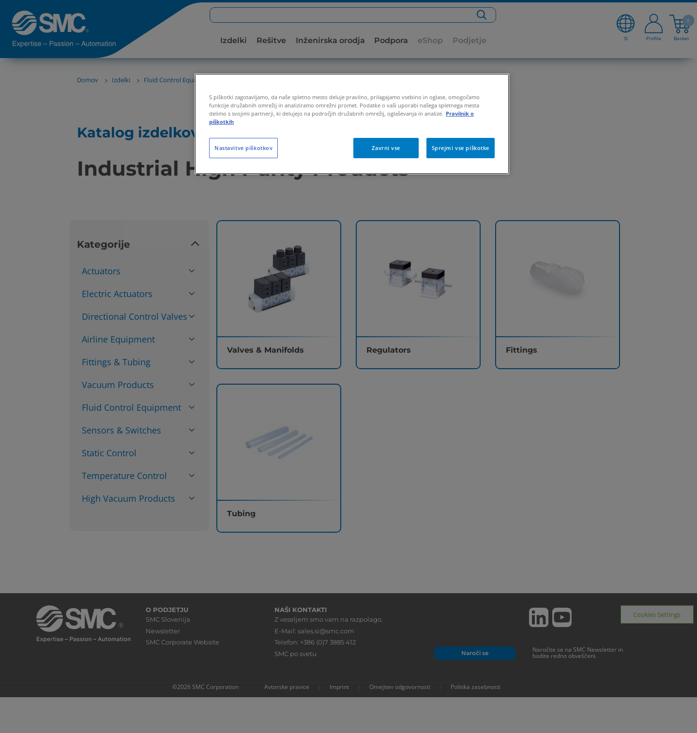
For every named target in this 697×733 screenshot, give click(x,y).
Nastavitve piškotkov (243, 147)
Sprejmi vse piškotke (460, 147)
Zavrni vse (386, 147)
